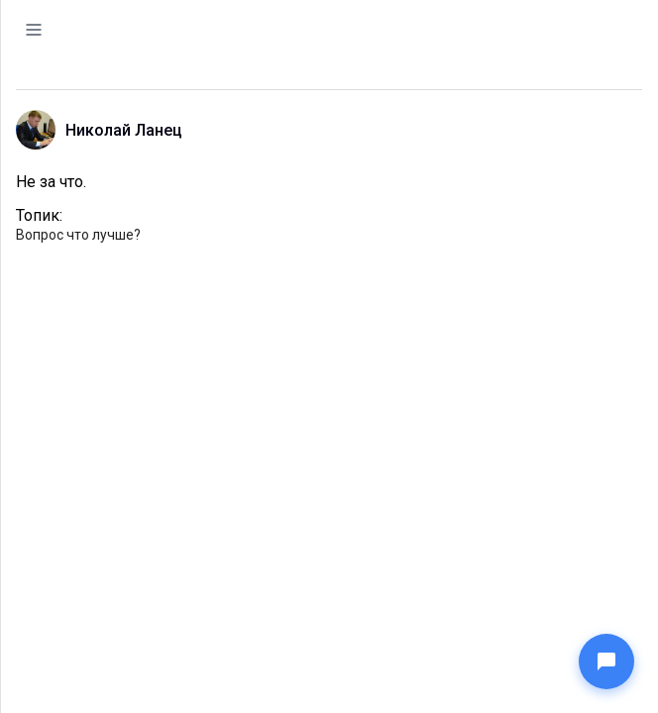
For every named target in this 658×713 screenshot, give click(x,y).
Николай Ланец (123, 130)
